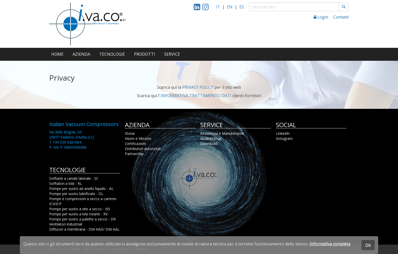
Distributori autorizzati (143, 148)
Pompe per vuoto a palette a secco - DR (82, 219)
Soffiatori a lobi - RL (65, 183)
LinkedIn (283, 133)
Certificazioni (135, 143)
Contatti (341, 17)
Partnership (134, 153)
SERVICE (172, 54)
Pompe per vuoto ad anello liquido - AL (81, 188)
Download (208, 143)
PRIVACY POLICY (197, 87)
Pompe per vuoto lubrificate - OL (76, 193)
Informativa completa (329, 244)
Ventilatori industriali (65, 224)
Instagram (284, 138)
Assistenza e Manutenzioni (222, 133)
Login (321, 17)
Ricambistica (210, 138)
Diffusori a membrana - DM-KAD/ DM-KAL (84, 229)
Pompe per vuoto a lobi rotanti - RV (78, 214)
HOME (57, 54)
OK (368, 245)
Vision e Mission (138, 138)
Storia (130, 133)
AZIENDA (81, 54)
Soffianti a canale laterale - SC (73, 178)
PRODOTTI (144, 54)
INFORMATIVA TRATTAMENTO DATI (196, 95)
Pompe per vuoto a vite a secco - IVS (79, 208)
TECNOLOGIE (112, 54)
